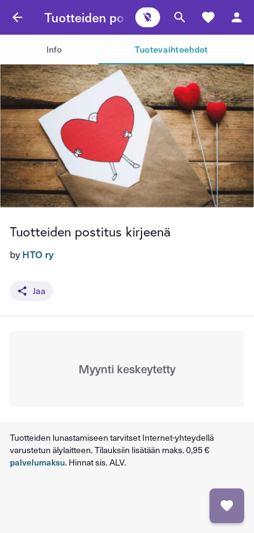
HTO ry (38, 254)
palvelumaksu (37, 462)
